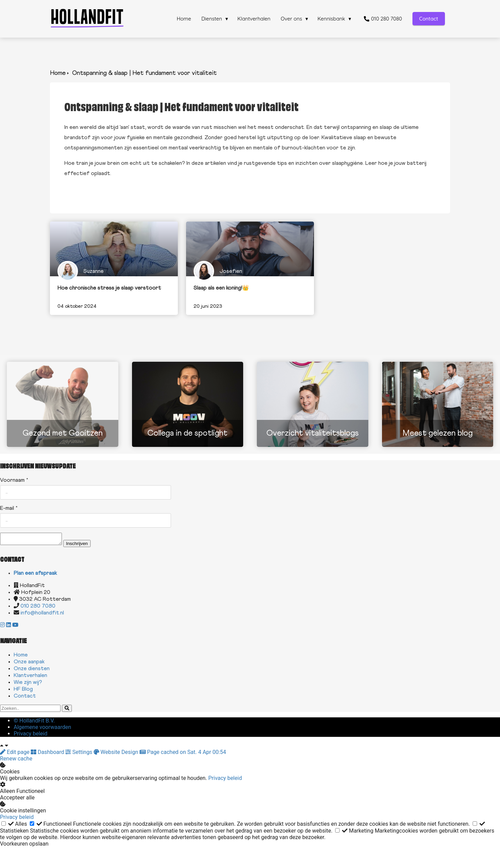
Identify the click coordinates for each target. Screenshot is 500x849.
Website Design (117, 754)
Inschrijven (84, 545)
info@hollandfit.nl (42, 615)
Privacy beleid (225, 780)
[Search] (67, 710)
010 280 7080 (38, 608)
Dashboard (48, 754)
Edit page (15, 754)
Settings (79, 754)
